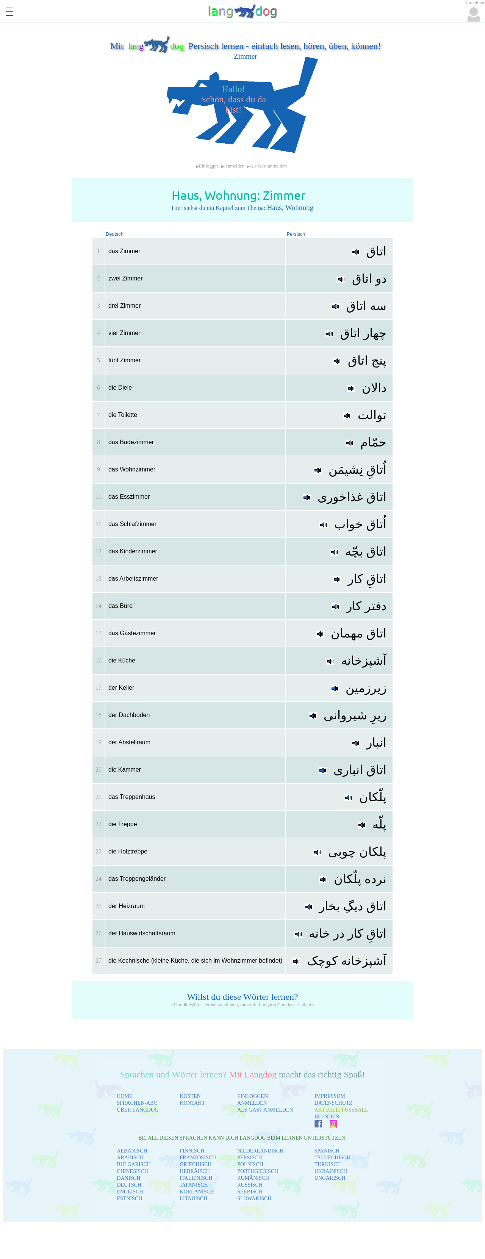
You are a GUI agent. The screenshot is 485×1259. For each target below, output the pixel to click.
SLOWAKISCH (254, 1198)
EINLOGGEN (252, 1096)
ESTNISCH (129, 1198)
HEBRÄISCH (195, 1171)
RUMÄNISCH (253, 1178)
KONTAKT (192, 1103)
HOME (124, 1096)
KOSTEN (190, 1096)
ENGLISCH (130, 1192)
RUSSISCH (250, 1185)
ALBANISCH (132, 1151)
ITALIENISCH (196, 1178)
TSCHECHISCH (332, 1157)
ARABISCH (130, 1157)
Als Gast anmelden (268, 166)
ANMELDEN (252, 1103)
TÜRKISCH (327, 1164)
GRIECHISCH (195, 1164)
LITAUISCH (193, 1198)
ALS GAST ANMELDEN (265, 1110)
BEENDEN (326, 1117)
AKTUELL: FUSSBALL (341, 1110)
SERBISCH (250, 1192)
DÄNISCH (128, 1178)
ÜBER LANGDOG (137, 1110)
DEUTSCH (129, 1185)
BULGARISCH (133, 1164)
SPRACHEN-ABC (137, 1103)
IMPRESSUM (329, 1096)
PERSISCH (249, 1157)
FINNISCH (192, 1151)
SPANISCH (327, 1151)
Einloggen (209, 166)
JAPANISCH (194, 1185)
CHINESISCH (132, 1171)
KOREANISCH (197, 1192)
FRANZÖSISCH (198, 1157)
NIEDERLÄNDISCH (260, 1151)
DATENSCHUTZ (333, 1103)
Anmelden (234, 166)
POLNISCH (250, 1164)
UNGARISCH (330, 1178)
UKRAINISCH (330, 1171)
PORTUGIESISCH (257, 1171)
